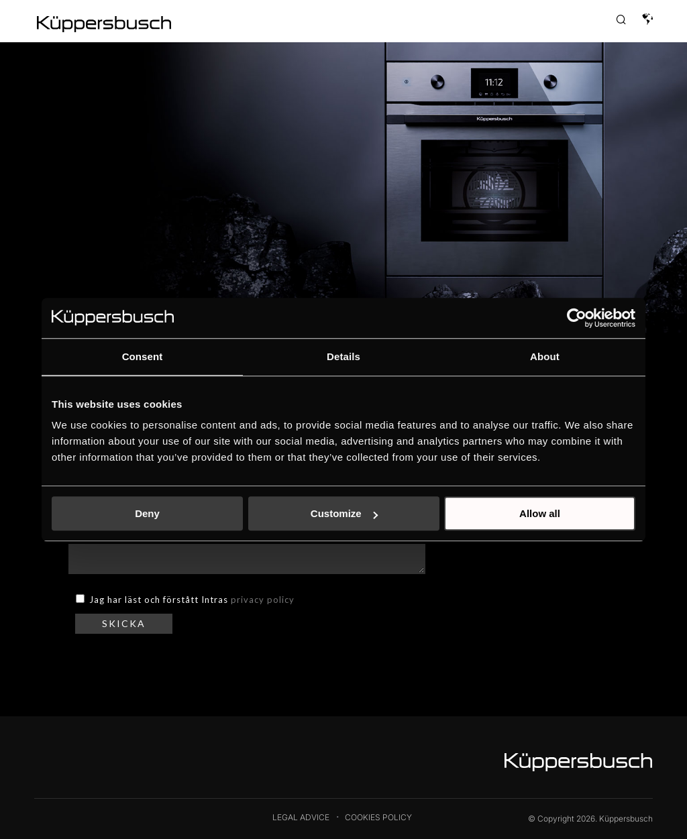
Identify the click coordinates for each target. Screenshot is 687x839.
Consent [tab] (142, 356)
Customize (344, 513)
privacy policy (263, 599)
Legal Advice (300, 817)
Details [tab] (343, 356)
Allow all (539, 513)
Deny (147, 513)
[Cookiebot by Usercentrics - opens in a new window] (576, 318)
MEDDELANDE (246, 553)
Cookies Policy (378, 817)
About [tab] (545, 356)
